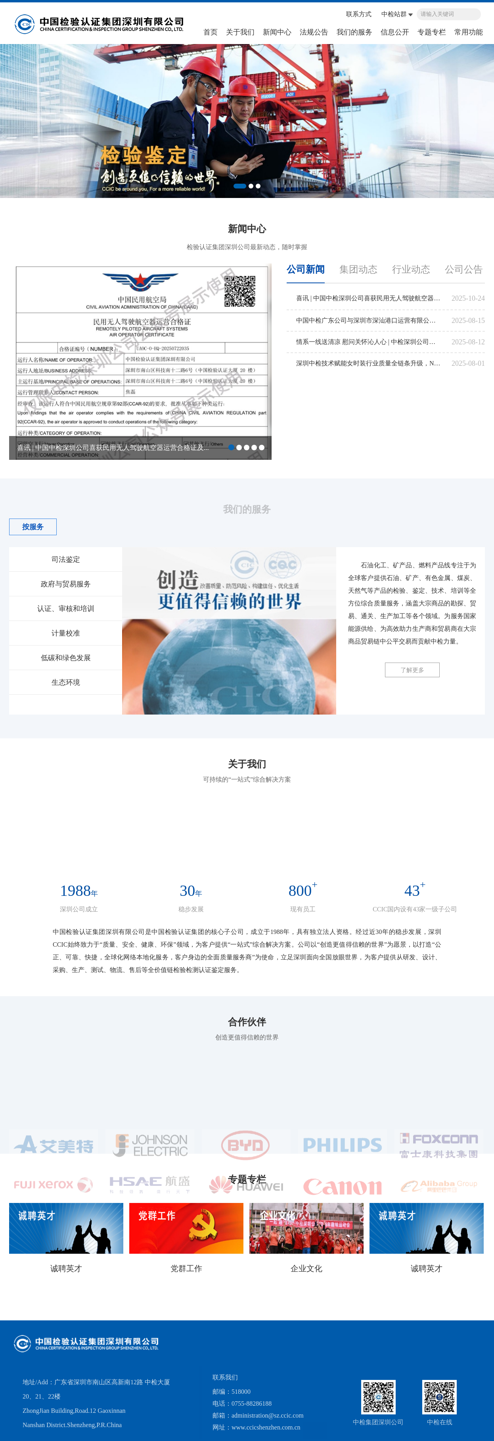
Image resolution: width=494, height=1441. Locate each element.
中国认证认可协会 (242, 1332)
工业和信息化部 (453, 1332)
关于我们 (240, 32)
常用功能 (468, 32)
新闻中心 (277, 32)
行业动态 (411, 270)
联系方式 (358, 14)
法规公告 (314, 32)
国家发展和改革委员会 (391, 1332)
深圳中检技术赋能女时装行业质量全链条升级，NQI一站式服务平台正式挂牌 (369, 364)
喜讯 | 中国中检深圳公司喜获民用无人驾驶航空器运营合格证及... (113, 448)
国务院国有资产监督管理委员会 (60, 1332)
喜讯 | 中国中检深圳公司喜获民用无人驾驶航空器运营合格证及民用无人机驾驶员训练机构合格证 (369, 299)
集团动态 (358, 270)
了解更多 (412, 670)
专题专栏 (431, 32)
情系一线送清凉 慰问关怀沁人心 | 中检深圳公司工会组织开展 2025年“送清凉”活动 (369, 342)
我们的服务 (354, 32)
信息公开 (395, 32)
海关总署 (125, 1332)
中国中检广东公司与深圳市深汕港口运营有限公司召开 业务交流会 (369, 321)
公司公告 (464, 270)
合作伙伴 (247, 1033)
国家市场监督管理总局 (177, 1332)
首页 (210, 32)
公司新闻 (306, 270)
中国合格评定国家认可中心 (314, 1332)
